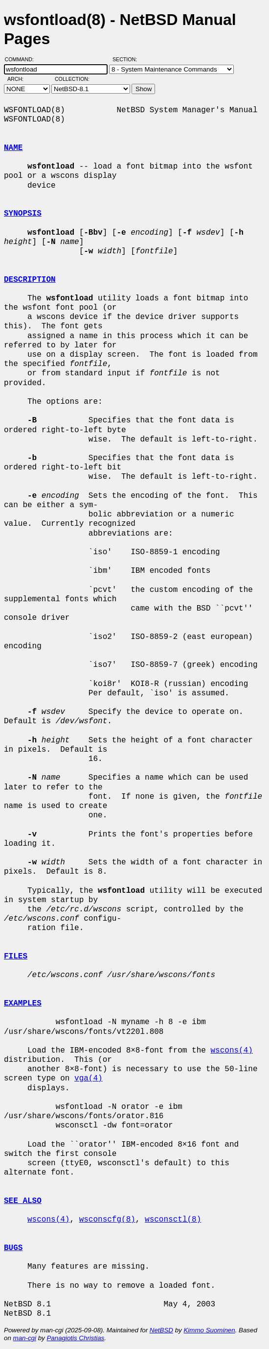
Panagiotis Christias (75, 1338)
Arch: (19, 79)
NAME (13, 148)
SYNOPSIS (23, 213)
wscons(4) (231, 1050)
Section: (126, 59)
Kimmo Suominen (209, 1330)
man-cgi (24, 1338)
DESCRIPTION (30, 279)
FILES (15, 956)
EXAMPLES (23, 1003)
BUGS (13, 1248)
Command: (22, 59)
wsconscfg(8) (107, 1219)
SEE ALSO (23, 1201)
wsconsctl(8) (173, 1219)
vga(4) (88, 1078)
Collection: (72, 79)
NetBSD (161, 1330)
